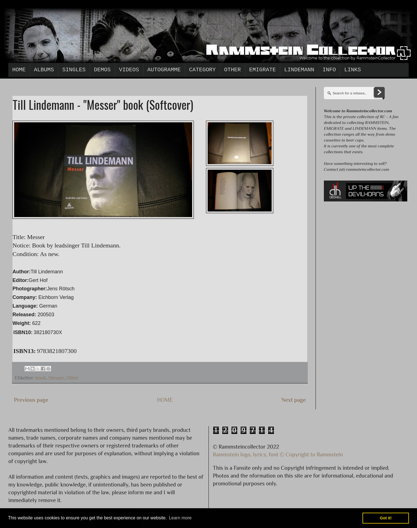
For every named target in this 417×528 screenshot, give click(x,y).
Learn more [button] (180, 517)
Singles (74, 70)
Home (19, 70)
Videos (129, 70)
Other (232, 70)
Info (329, 70)
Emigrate (262, 70)
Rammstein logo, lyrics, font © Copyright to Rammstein (278, 454)
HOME (165, 400)
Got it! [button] (386, 518)
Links (352, 70)
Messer (56, 378)
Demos (102, 70)
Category (202, 70)
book (41, 378)
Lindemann (299, 70)
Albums (44, 70)
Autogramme (164, 70)
